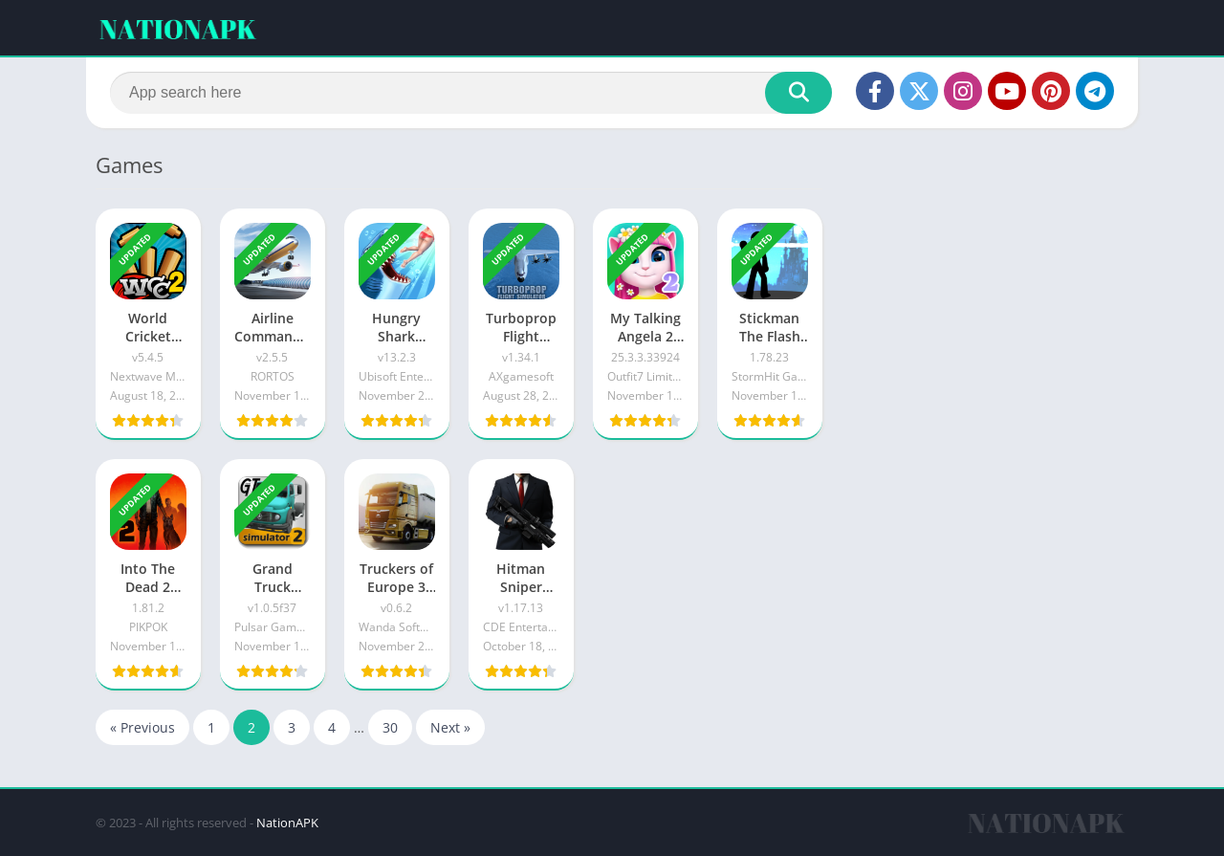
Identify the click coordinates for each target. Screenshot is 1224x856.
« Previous (142, 727)
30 (390, 727)
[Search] (471, 93)
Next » (450, 727)
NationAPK (287, 822)
